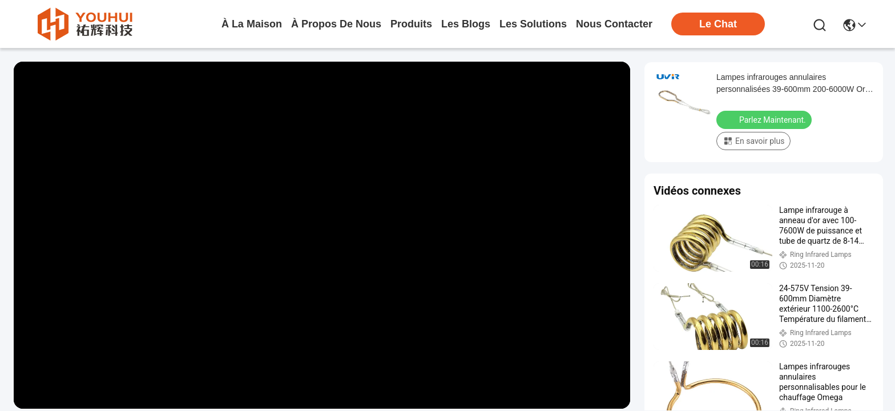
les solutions (533, 24)
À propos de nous (336, 24)
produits (411, 24)
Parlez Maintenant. (765, 119)
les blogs (465, 24)
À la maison (251, 24)
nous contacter (614, 24)
